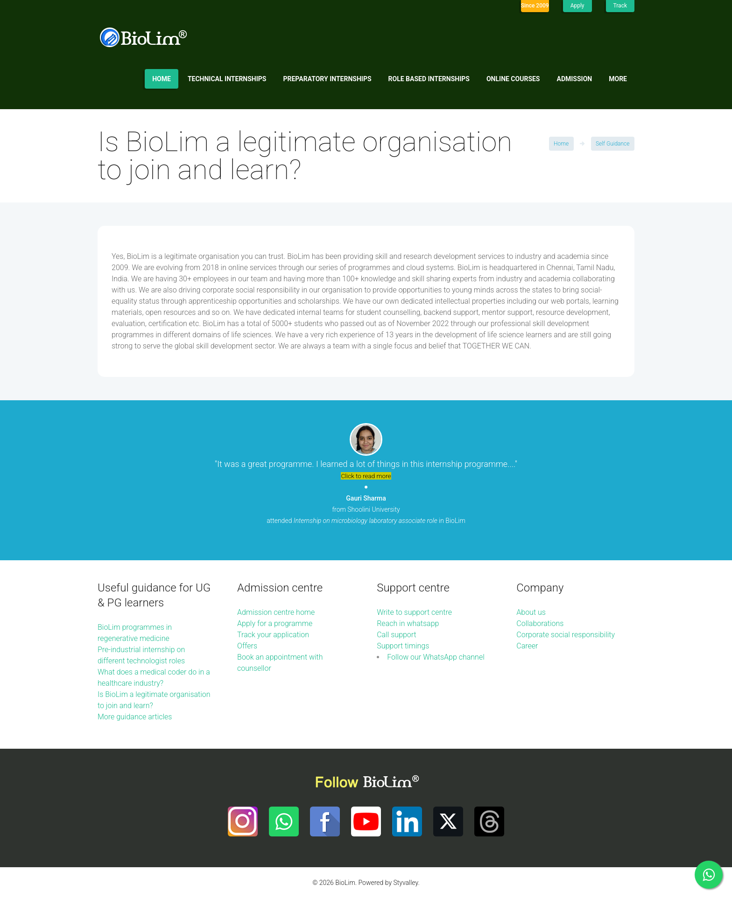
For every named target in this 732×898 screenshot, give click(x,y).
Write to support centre (414, 612)
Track (620, 5)
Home (161, 79)
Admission (574, 79)
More (618, 79)
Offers (247, 645)
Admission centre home (276, 612)
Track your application (273, 634)
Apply (577, 5)
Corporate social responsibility (565, 634)
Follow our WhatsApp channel (436, 657)
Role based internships (429, 79)
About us (531, 612)
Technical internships (227, 79)
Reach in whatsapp (408, 623)
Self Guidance (612, 143)
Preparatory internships (327, 79)
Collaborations (539, 623)
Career (527, 645)
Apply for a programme (274, 623)
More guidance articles (135, 716)
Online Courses (513, 79)
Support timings (403, 645)
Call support (396, 634)
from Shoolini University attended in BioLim (366, 509)
